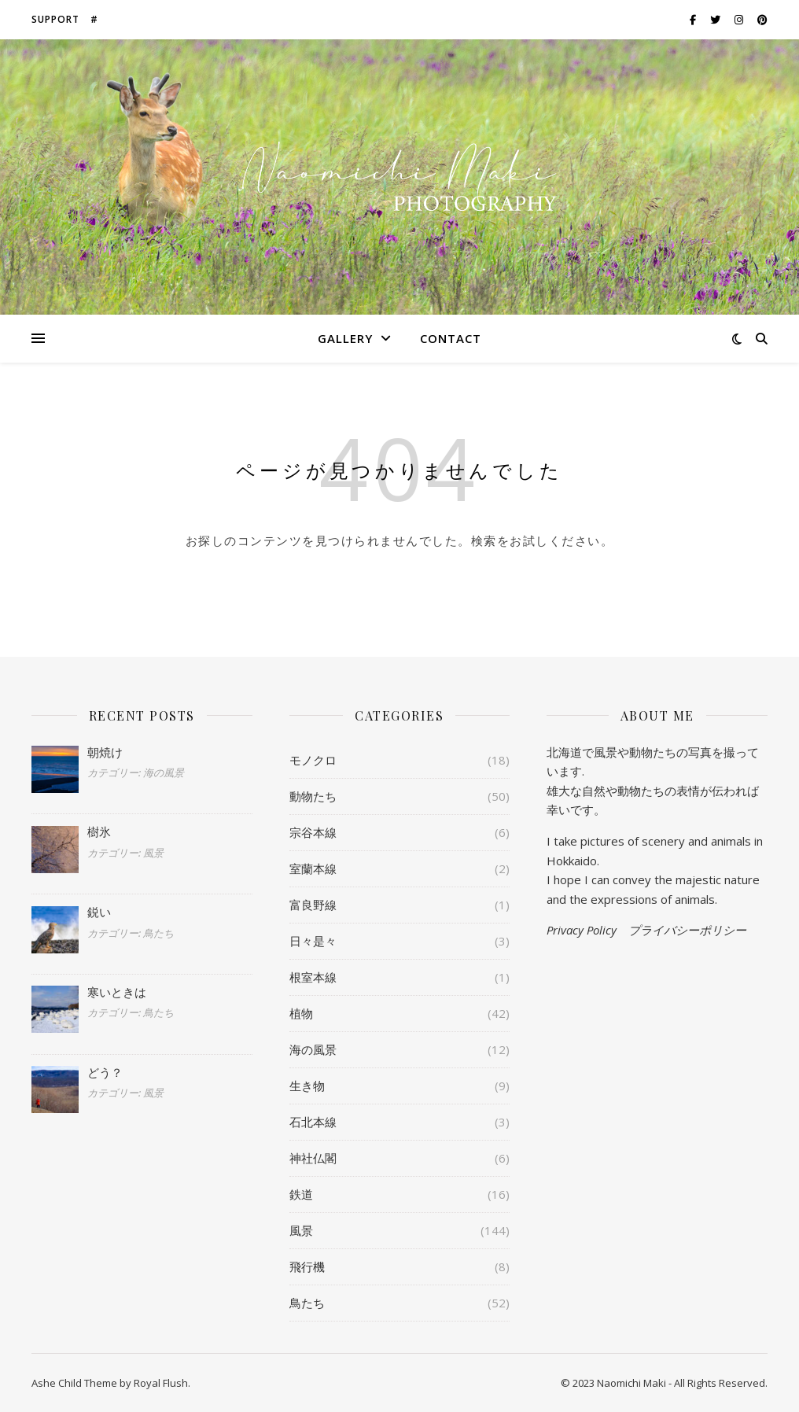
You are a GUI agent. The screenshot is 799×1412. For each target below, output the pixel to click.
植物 (301, 1013)
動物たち (313, 796)
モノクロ (313, 760)
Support (55, 19)
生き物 (307, 1085)
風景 (301, 1230)
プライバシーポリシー (687, 930)
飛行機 (307, 1266)
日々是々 (313, 941)
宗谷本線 (313, 832)
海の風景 (313, 1049)
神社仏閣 (313, 1158)
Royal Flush (161, 1383)
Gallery (345, 338)
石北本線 (313, 1122)
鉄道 (301, 1194)
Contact (450, 338)
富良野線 (313, 904)
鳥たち (307, 1303)
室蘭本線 (313, 868)
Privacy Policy (582, 930)
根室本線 (313, 977)
